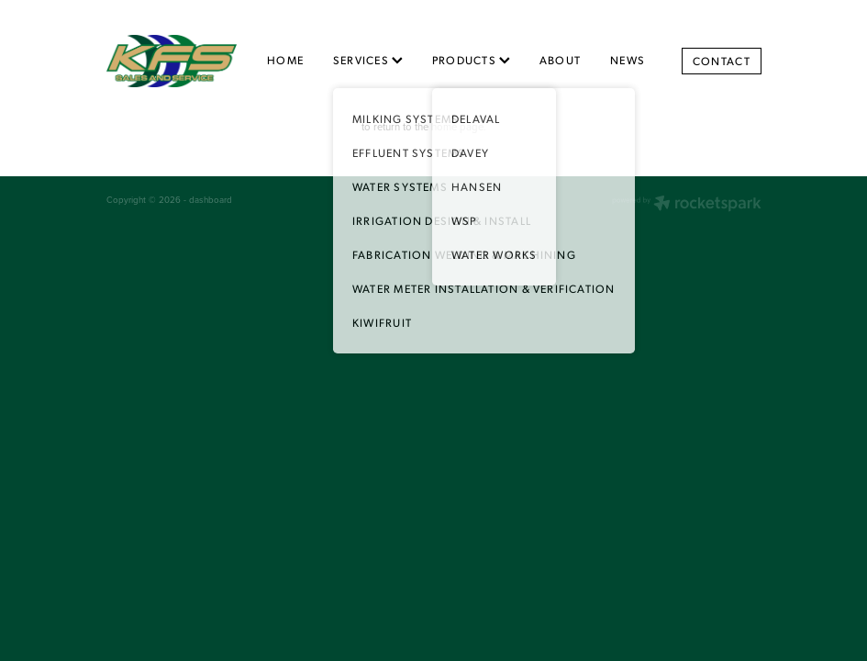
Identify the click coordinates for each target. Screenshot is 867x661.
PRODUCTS (471, 59)
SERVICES (368, 59)
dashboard (210, 199)
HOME (285, 59)
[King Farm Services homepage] (172, 60)
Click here (335, 126)
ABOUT (560, 59)
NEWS (627, 59)
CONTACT (721, 60)
